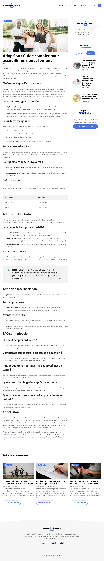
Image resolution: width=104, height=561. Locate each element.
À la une (80, 53)
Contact (75, 5)
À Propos (68, 5)
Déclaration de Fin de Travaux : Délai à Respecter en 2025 (89, 96)
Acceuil (61, 5)
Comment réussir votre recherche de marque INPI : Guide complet (90, 64)
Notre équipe (7, 63)
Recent (90, 53)
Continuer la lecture (12, 503)
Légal (62, 543)
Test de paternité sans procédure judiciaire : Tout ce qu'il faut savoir (84, 482)
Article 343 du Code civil (11, 434)
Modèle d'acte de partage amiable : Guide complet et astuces (51, 482)
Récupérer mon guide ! (85, 126)
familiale (8, 21)
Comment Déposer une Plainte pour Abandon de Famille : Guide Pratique (18, 482)
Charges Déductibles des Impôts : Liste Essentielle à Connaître (88, 81)
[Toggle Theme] (94, 5)
